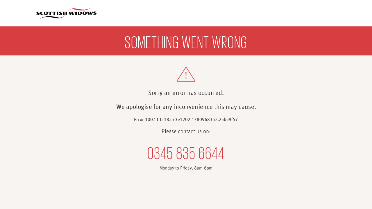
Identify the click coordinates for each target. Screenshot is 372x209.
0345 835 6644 (186, 152)
